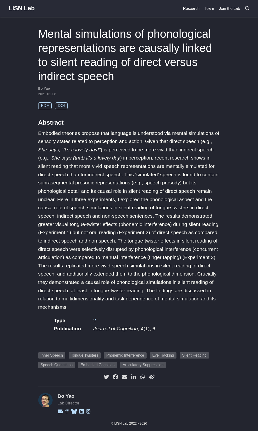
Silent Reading (194, 355)
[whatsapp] (142, 377)
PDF (45, 105)
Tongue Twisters (84, 355)
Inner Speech (52, 355)
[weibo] (151, 377)
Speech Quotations (57, 365)
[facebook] (115, 377)
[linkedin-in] (133, 377)
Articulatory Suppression (143, 365)
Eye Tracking (163, 355)
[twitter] (106, 377)
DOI (61, 105)
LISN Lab (22, 8)
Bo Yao (44, 88)
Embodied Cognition (98, 365)
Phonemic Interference (125, 355)
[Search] (247, 8)
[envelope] (124, 377)
